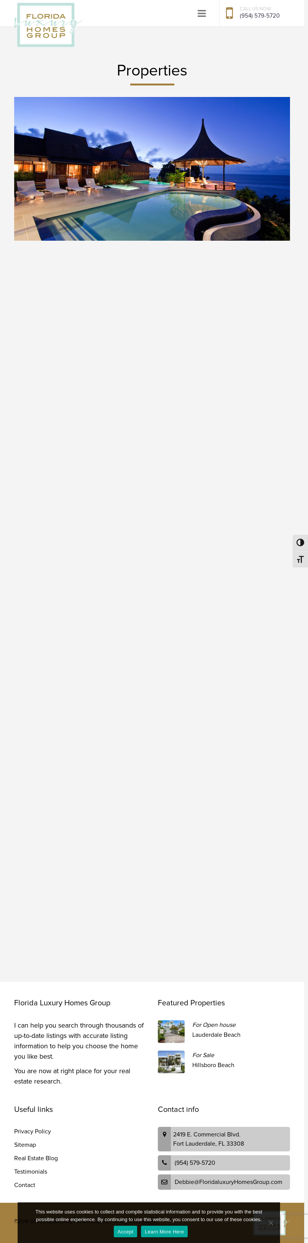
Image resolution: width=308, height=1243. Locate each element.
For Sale (203, 1055)
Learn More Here (164, 1232)
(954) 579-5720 (260, 16)
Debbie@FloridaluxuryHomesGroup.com (228, 1182)
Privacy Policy (32, 1131)
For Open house (214, 1025)
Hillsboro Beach (213, 1065)
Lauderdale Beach (216, 1035)
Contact (24, 1185)
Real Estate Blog (36, 1158)
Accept (125, 1232)
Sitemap (25, 1145)
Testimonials (30, 1172)
